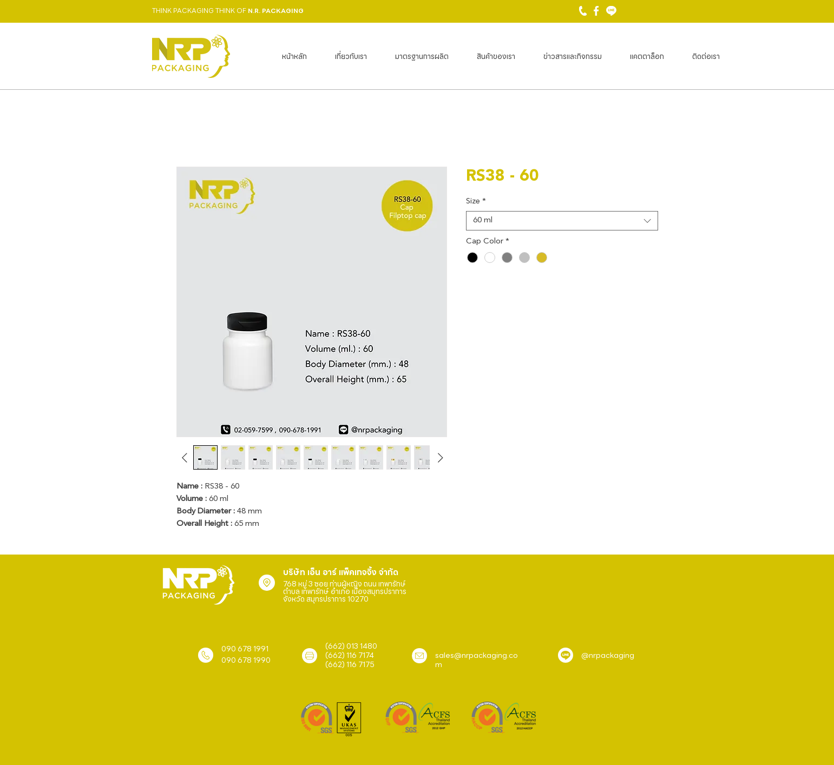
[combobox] (562, 220)
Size (476, 201)
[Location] (267, 583)
